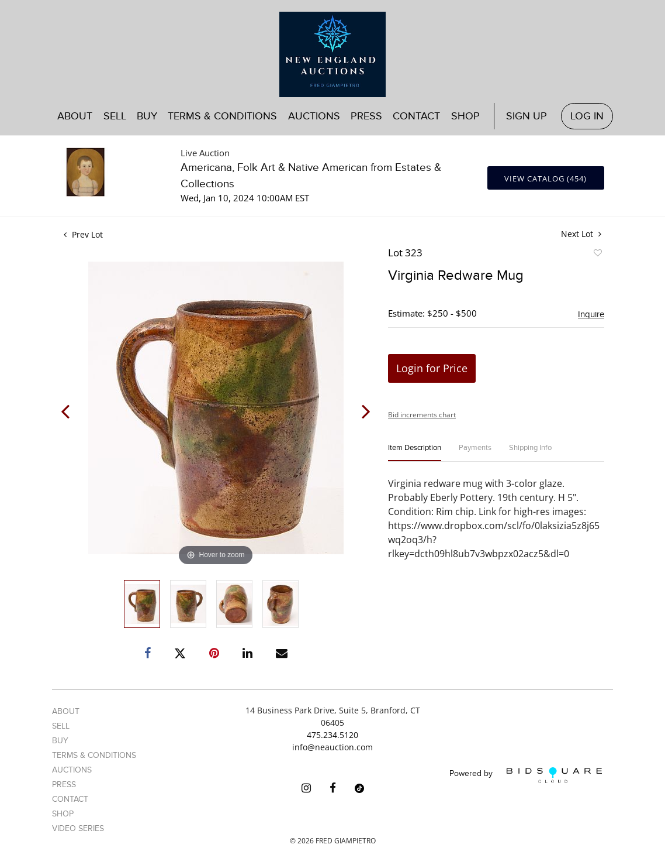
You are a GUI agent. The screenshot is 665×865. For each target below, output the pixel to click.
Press (366, 116)
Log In (587, 116)
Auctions (314, 116)
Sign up (526, 116)
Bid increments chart (422, 415)
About (74, 116)
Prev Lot (83, 234)
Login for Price (431, 368)
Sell (114, 116)
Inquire (591, 314)
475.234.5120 (332, 734)
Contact (416, 116)
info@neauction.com (332, 747)
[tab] (414, 453)
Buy (147, 116)
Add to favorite (597, 254)
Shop (465, 116)
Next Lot (581, 234)
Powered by (525, 775)
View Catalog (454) (545, 178)
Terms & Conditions (222, 116)
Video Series (78, 828)
